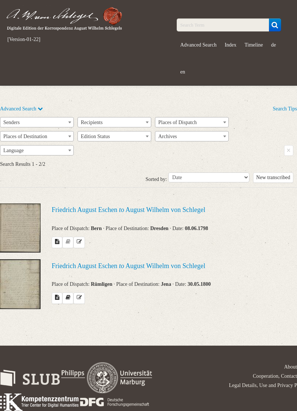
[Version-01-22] (23, 39)
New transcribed (273, 177)
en (182, 72)
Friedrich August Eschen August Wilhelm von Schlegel (128, 209)
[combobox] (37, 122)
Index (230, 45)
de (273, 45)
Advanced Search (198, 45)
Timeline (254, 45)
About (290, 367)
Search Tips (285, 109)
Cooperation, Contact (275, 376)
